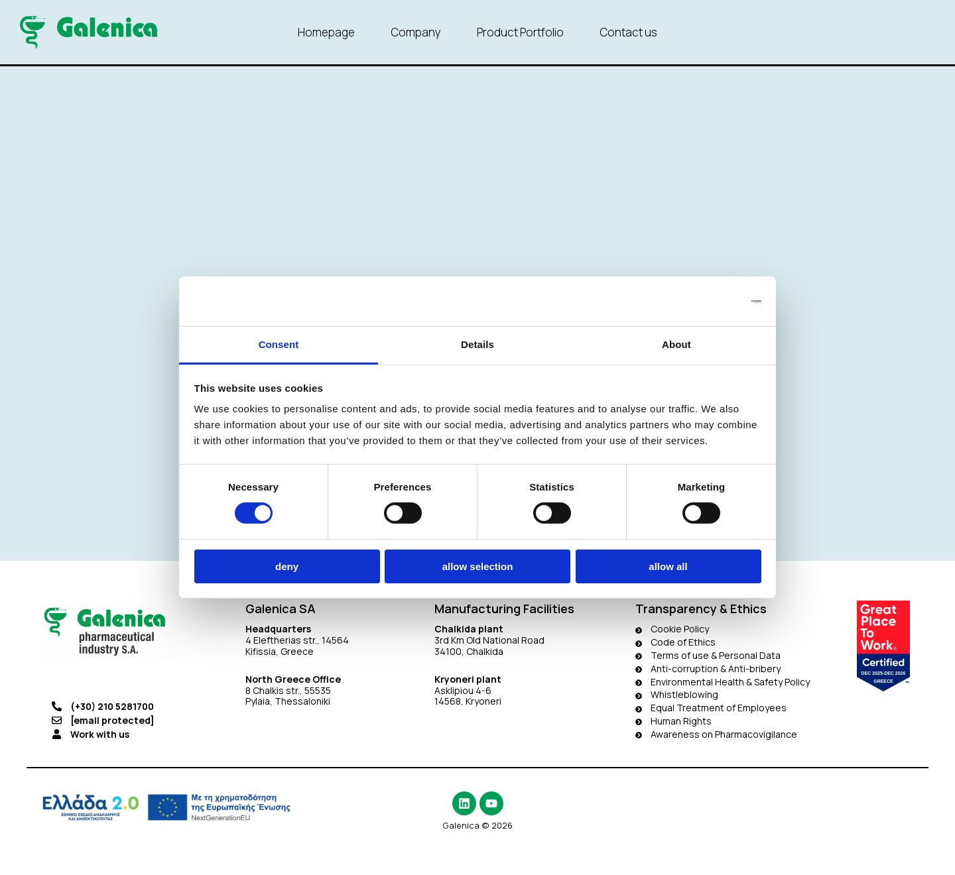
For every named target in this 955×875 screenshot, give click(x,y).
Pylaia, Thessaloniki (287, 701)
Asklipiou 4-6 (462, 690)
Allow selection (477, 566)
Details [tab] (477, 344)
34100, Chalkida (468, 651)
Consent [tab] (279, 344)
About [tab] (676, 344)
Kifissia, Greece (279, 651)
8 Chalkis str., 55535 (288, 690)
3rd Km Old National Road (490, 640)
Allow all (668, 566)
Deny (286, 566)
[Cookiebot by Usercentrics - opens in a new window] (703, 301)
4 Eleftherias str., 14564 (297, 640)
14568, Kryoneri (467, 701)
